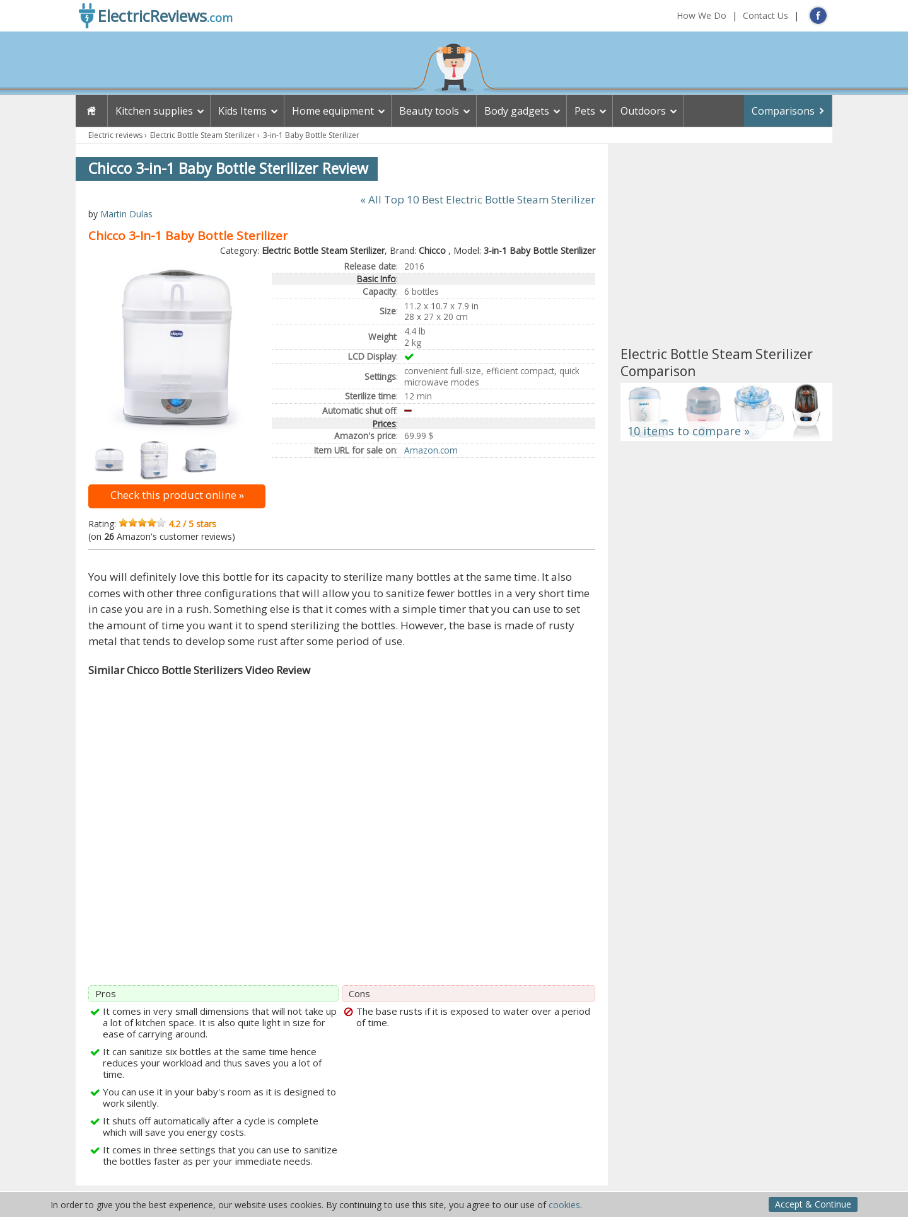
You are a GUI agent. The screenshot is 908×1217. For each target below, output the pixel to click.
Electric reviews (115, 135)
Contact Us (765, 15)
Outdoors (643, 111)
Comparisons (783, 111)
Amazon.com (431, 450)
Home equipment (333, 111)
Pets (584, 111)
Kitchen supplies (154, 111)
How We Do (701, 15)
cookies (564, 1205)
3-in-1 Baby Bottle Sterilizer (311, 135)
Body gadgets (516, 111)
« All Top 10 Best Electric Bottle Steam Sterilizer (477, 199)
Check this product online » (177, 495)
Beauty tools (429, 111)
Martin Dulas (126, 214)
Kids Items (242, 111)
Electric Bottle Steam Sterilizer (202, 135)
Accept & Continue (813, 1204)
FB (818, 15)
